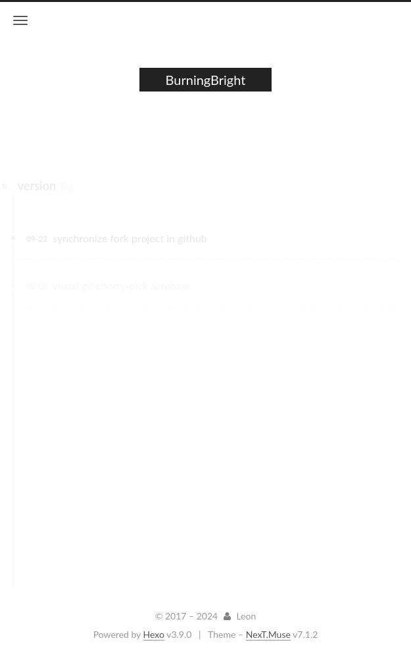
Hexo (153, 634)
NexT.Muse (268, 634)
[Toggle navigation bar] (20, 20)
